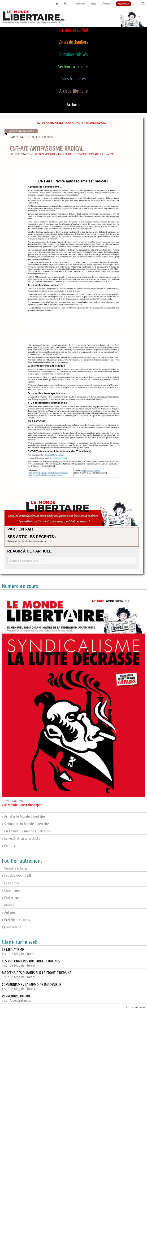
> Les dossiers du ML (17, 876)
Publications (80, 4)
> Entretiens (10, 898)
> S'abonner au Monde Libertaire (25, 824)
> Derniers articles (15, 868)
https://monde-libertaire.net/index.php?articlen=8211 (75, 154)
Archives (73, 105)
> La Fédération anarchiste (21, 838)
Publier (94, 4)
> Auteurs (9, 912)
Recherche (11, 927)
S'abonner (106, 4)
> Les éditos (10, 883)
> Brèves (8, 905)
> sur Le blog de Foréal (18, 952)
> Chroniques (11, 890)
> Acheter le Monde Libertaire (23, 816)
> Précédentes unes (16, 920)
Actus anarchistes (50, 123)
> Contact (8, 846)
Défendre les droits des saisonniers (27, 541)
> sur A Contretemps (17, 998)
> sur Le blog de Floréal (31, 963)
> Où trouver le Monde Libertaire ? (27, 831)
